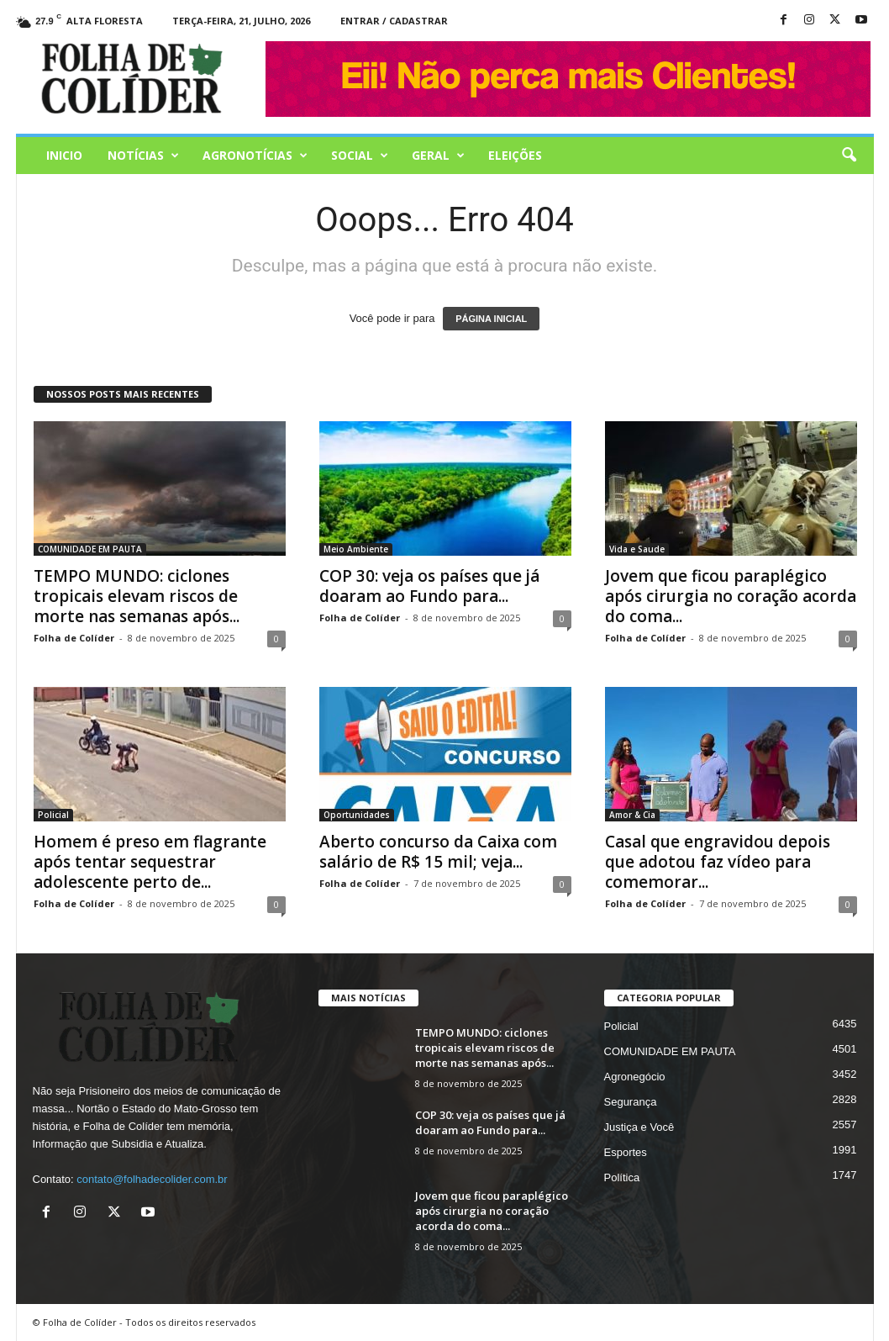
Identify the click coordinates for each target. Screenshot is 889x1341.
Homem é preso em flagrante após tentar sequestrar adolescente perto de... (150, 862)
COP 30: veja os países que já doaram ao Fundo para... (429, 586)
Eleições (515, 155)
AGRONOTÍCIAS (255, 155)
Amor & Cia (632, 815)
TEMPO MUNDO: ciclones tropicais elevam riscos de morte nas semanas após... (136, 596)
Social (359, 155)
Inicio (64, 155)
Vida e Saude (637, 549)
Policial (53, 815)
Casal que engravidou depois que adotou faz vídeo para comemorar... (717, 862)
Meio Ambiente (356, 549)
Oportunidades (357, 815)
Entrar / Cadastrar (394, 20)
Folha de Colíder (74, 637)
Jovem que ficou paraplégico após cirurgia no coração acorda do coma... (730, 596)
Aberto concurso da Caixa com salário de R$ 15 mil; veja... (438, 852)
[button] (848, 155)
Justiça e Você (639, 1127)
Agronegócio (634, 1076)
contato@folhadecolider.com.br (151, 1179)
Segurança (630, 1102)
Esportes (625, 1152)
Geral (438, 155)
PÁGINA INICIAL (491, 319)
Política (622, 1177)
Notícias (143, 155)
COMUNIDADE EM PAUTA (90, 549)
